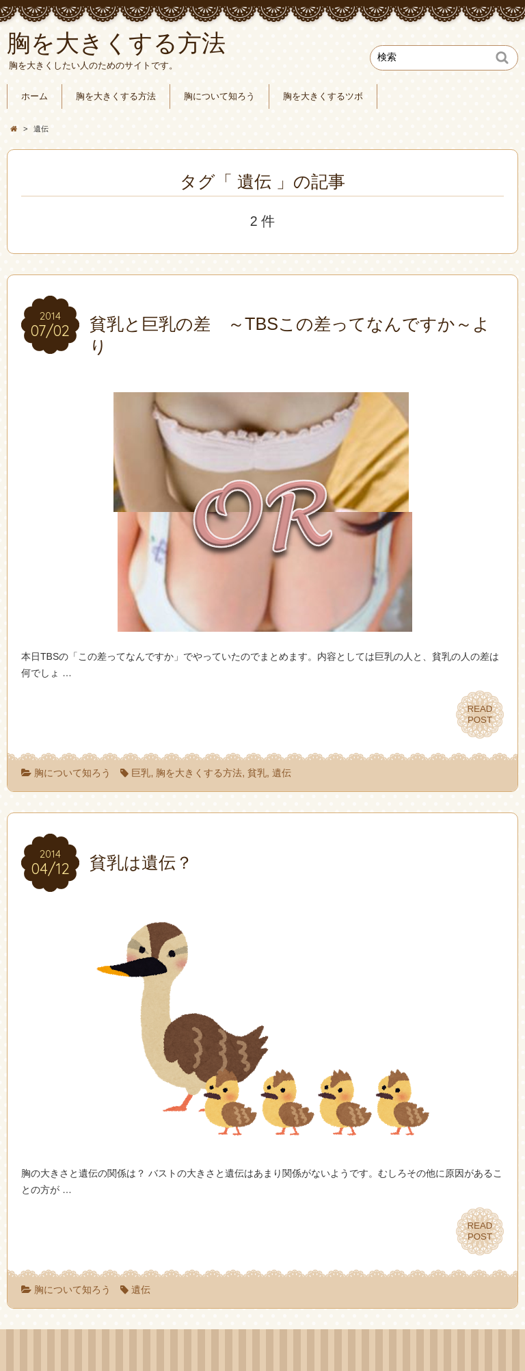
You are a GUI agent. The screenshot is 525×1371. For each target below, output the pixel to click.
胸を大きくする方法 (116, 96)
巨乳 (140, 772)
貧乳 (257, 772)
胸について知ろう (219, 96)
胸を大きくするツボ (323, 96)
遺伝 (281, 772)
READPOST (480, 714)
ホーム (34, 96)
